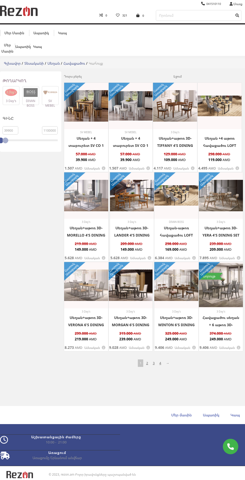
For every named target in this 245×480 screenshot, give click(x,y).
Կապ (62, 32)
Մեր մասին (14, 32)
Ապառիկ (41, 32)
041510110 (211, 4)
